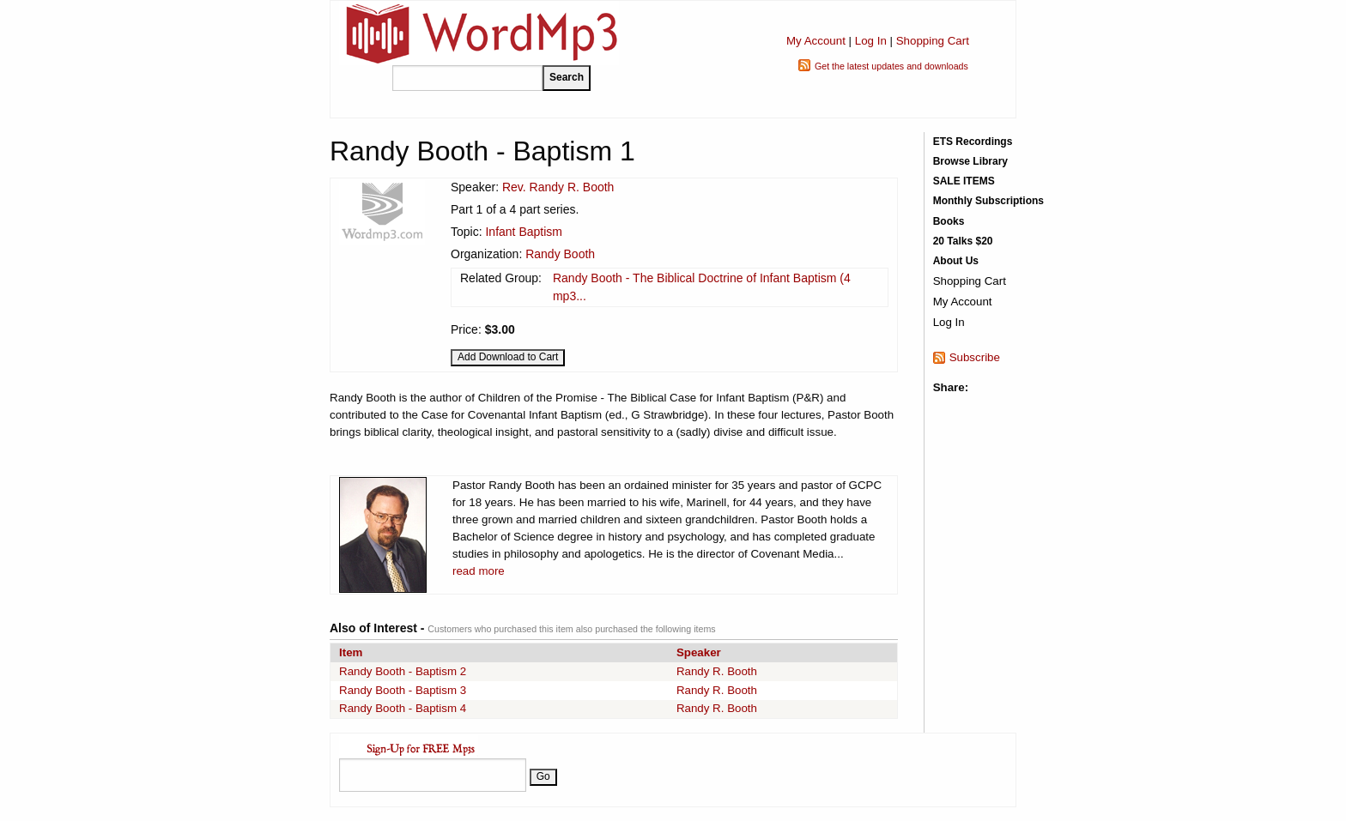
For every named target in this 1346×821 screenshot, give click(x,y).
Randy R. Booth (716, 671)
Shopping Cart (932, 40)
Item (350, 652)
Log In (871, 40)
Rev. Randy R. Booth (558, 187)
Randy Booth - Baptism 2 (402, 671)
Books (949, 221)
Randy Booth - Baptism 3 (402, 690)
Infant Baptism (523, 231)
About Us (956, 261)
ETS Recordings (973, 142)
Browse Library (970, 161)
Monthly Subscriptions (988, 201)
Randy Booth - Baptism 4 (402, 708)
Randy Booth (560, 254)
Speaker (698, 652)
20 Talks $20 (963, 241)
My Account (816, 40)
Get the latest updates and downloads (891, 66)
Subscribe (974, 357)
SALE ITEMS (964, 181)
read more (478, 570)
